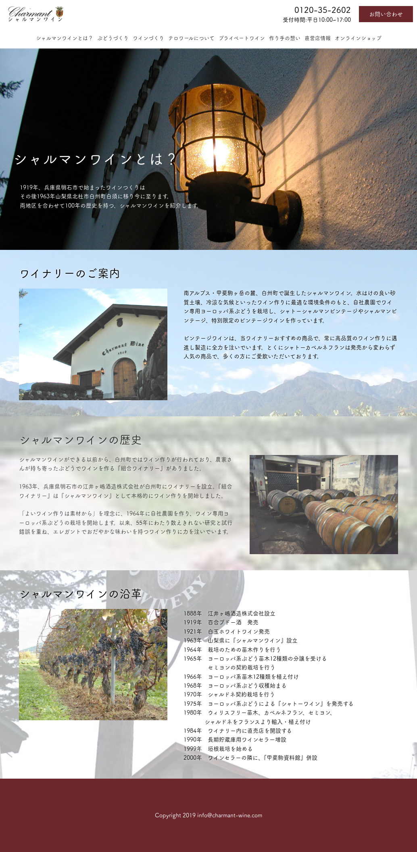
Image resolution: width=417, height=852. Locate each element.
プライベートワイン (242, 38)
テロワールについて (191, 38)
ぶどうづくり (113, 38)
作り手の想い (284, 38)
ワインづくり (148, 38)
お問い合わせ (386, 14)
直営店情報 (317, 38)
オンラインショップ (358, 38)
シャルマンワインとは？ (64, 38)
